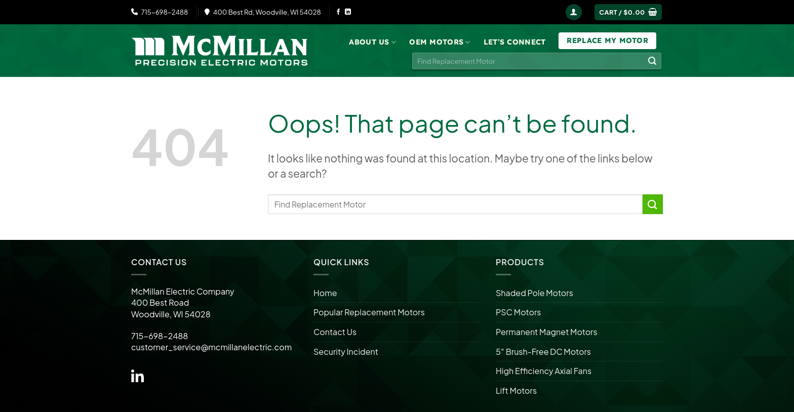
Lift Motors (516, 390)
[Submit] (652, 61)
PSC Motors (518, 312)
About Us (372, 42)
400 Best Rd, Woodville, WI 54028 (263, 12)
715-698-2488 (159, 12)
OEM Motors (439, 42)
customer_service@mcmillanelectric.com (211, 347)
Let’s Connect (515, 42)
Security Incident (345, 351)
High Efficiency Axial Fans (543, 370)
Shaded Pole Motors (534, 292)
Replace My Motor (607, 40)
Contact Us (334, 331)
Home (325, 292)
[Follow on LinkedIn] (348, 12)
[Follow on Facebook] (338, 12)
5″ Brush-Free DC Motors (543, 351)
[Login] (574, 12)
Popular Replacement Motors (369, 312)
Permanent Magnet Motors (547, 331)
